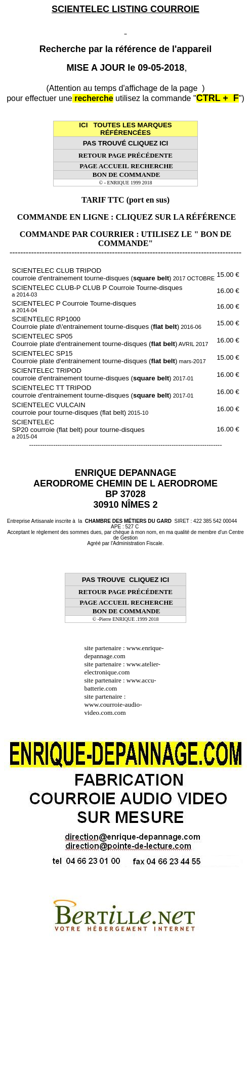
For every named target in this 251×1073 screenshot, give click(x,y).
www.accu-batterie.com (120, 684)
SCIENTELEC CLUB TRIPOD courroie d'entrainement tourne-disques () (113, 274)
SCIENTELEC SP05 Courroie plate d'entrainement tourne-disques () (110, 340)
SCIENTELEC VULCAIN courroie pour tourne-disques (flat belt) (80, 408)
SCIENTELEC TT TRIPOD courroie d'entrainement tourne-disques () (102, 391)
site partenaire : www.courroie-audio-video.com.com (113, 704)
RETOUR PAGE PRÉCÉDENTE (125, 155)
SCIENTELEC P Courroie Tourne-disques (74, 306)
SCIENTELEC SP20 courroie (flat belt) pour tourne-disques (78, 429)
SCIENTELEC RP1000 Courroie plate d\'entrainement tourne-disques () (106, 322)
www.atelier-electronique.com (122, 668)
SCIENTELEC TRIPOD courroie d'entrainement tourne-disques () (102, 374)
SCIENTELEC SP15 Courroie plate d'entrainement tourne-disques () (108, 357)
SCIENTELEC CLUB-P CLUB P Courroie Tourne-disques (97, 291)
